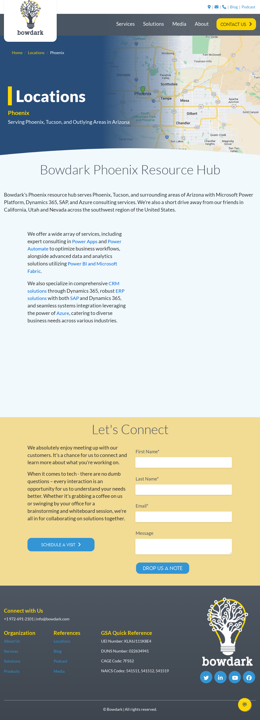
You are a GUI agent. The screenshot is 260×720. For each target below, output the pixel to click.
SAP (75, 298)
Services (125, 24)
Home (17, 52)
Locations (36, 52)
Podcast (248, 6)
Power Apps (85, 241)
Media (179, 24)
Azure (63, 313)
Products (12, 670)
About (202, 24)
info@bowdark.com (52, 619)
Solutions (153, 24)
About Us (12, 641)
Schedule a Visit (59, 544)
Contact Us (233, 24)
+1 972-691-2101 (19, 619)
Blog (234, 6)
